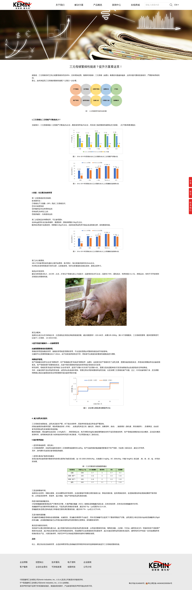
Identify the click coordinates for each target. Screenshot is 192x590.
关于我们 (60, 5)
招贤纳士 (40, 562)
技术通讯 (56, 562)
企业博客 (24, 562)
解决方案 (79, 5)
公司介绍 (87, 567)
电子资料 (71, 562)
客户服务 (24, 567)
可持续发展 (56, 567)
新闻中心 (116, 5)
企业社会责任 (42, 567)
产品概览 (97, 5)
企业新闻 (87, 562)
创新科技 (71, 567)
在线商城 (135, 5)
